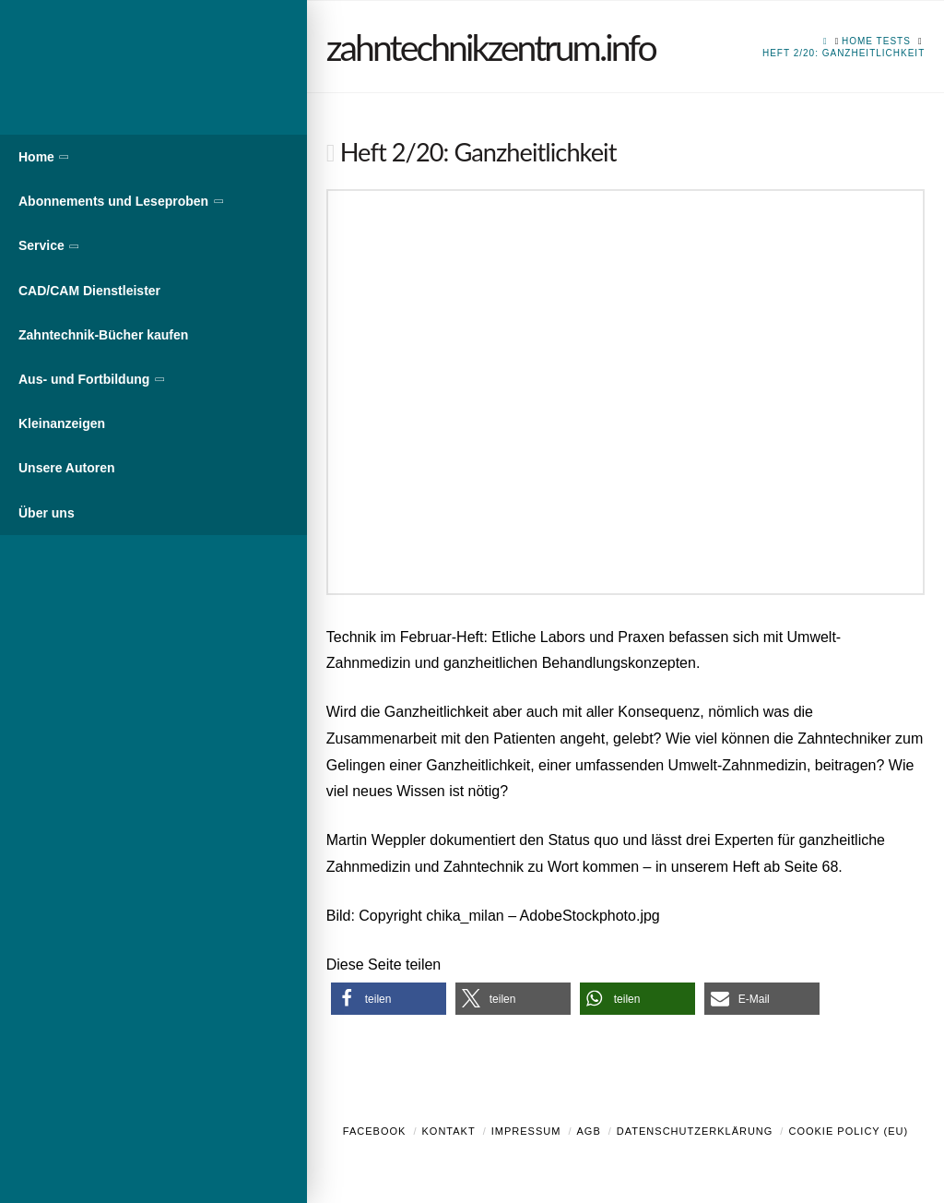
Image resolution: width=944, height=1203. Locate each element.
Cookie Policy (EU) (848, 1131)
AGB (588, 1131)
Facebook (375, 1131)
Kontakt (449, 1131)
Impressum (526, 1131)
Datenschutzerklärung (695, 1131)
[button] (388, 999)
